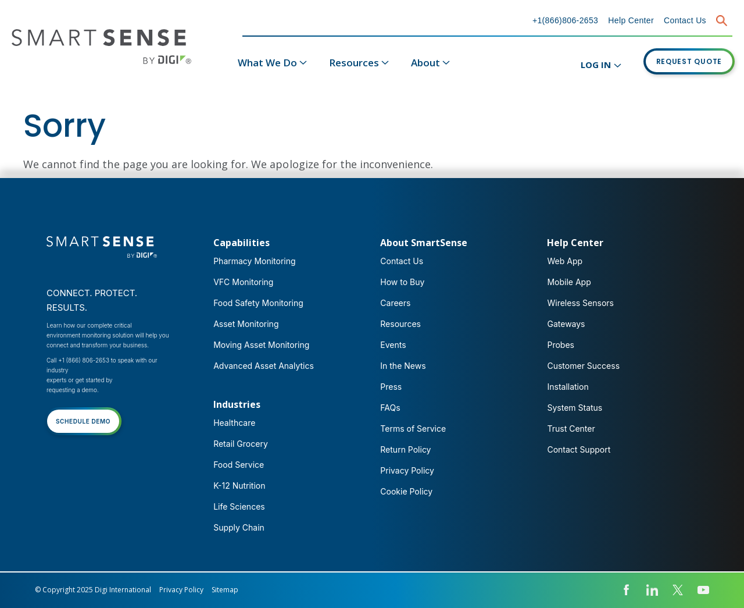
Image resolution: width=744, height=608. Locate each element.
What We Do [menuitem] (267, 62)
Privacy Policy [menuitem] (407, 470)
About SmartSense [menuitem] (423, 242)
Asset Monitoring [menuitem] (245, 324)
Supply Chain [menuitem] (238, 527)
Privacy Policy (181, 590)
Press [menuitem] (391, 387)
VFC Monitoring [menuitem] (243, 282)
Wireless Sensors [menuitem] (580, 303)
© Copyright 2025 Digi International (93, 590)
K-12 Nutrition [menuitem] (239, 485)
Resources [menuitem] (354, 62)
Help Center (631, 20)
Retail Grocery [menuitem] (240, 444)
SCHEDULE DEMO (83, 421)
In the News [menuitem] (402, 366)
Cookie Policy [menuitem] (406, 491)
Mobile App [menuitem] (569, 282)
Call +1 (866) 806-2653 (77, 360)
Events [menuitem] (393, 345)
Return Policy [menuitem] (405, 449)
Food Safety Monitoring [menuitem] (258, 303)
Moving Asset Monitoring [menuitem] (261, 345)
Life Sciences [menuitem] (239, 506)
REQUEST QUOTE (689, 61)
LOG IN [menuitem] (596, 64)
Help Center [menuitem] (575, 242)
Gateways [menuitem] (566, 324)
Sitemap (225, 590)
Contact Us (685, 20)
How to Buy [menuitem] (402, 282)
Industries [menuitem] (236, 404)
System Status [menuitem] (574, 408)
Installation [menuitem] (567, 387)
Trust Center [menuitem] (571, 428)
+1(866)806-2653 (565, 20)
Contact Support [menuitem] (578, 449)
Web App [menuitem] (564, 261)
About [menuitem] (425, 62)
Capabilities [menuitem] (241, 242)
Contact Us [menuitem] (401, 261)
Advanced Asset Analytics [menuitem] (263, 366)
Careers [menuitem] (395, 303)
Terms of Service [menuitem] (413, 428)
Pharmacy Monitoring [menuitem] (254, 261)
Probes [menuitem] (560, 345)
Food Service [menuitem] (238, 465)
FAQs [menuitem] (390, 408)
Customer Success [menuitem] (583, 366)
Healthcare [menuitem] (234, 423)
